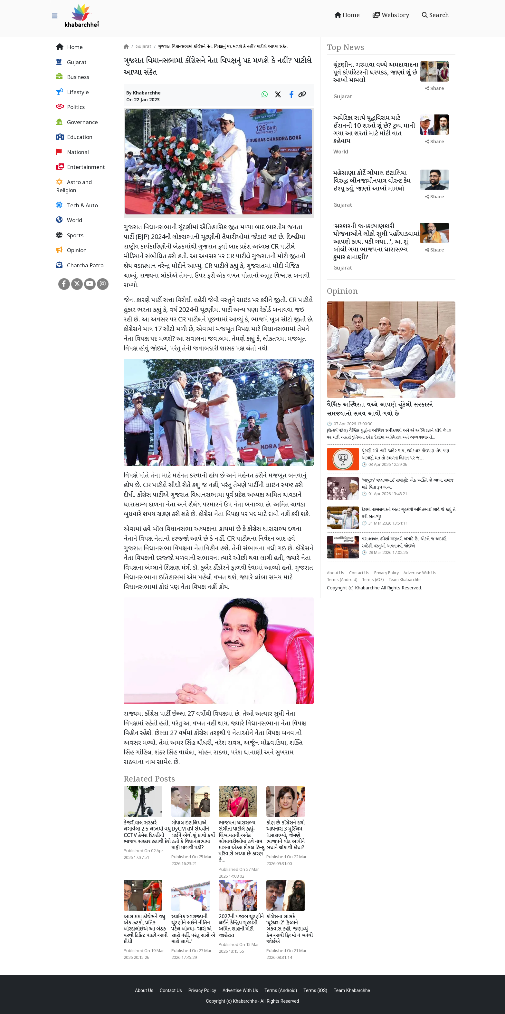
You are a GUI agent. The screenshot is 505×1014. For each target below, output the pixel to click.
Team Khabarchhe (405, 580)
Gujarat (71, 62)
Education (74, 137)
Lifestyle (72, 92)
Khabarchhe (147, 93)
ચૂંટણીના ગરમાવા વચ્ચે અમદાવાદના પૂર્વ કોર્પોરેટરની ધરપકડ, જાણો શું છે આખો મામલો (375, 73)
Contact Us (359, 573)
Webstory (391, 15)
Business (72, 77)
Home (347, 15)
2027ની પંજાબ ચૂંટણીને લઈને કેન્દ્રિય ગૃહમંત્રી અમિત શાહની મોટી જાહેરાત (241, 926)
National (72, 152)
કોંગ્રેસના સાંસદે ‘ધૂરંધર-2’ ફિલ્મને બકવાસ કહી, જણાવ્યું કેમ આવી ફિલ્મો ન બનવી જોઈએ (289, 929)
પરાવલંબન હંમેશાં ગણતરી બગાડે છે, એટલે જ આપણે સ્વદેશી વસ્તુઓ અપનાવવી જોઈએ (404, 542)
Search (435, 15)
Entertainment (80, 167)
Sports (69, 236)
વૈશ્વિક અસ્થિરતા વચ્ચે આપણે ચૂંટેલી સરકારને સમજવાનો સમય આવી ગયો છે (380, 409)
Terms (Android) (342, 580)
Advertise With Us (420, 573)
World (69, 220)
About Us (335, 573)
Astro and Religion (74, 187)
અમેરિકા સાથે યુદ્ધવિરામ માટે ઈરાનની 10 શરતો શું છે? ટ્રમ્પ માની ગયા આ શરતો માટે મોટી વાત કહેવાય (374, 130)
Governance (77, 122)
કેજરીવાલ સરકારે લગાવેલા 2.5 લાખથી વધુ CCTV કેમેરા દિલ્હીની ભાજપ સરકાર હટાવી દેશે (147, 832)
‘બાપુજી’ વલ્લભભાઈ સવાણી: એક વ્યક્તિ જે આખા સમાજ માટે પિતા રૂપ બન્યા (407, 484)
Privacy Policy (386, 573)
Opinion (71, 250)
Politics (70, 107)
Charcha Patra (80, 266)
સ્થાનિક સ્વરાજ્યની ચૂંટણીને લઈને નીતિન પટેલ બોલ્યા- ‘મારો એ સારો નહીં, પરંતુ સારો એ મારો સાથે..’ (193, 929)
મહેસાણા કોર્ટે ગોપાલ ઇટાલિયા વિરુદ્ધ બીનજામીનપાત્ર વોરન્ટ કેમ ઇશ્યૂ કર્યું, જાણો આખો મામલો (372, 181)
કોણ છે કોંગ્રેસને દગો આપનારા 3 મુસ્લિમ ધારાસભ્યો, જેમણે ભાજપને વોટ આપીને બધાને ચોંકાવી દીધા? (285, 836)
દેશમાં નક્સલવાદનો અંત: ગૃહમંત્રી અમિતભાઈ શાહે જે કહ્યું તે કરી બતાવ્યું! (408, 513)
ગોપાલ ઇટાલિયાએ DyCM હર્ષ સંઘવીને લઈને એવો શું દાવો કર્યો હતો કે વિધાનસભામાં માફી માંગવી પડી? (193, 836)
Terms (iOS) (373, 580)
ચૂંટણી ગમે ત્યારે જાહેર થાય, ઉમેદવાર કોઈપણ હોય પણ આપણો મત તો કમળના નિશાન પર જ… (405, 454)
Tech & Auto (77, 206)
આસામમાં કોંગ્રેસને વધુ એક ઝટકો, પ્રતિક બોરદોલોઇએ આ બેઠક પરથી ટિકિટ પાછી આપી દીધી (145, 929)
